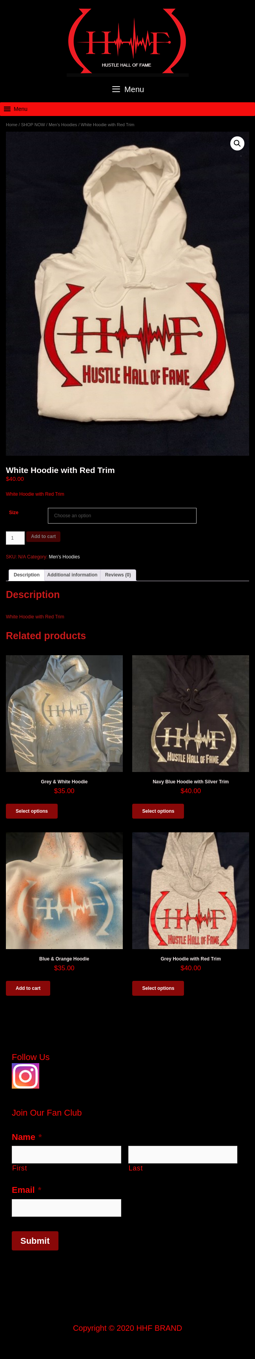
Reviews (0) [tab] (118, 575)
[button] (20, 109)
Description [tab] (27, 575)
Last (136, 1168)
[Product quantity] (15, 538)
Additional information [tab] (72, 575)
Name (27, 1137)
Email (26, 1190)
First (19, 1168)
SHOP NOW (33, 124)
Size (13, 512)
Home (11, 124)
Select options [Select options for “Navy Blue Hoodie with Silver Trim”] (158, 811)
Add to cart (43, 536)
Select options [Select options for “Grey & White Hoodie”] (32, 811)
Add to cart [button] (28, 988)
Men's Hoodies (63, 124)
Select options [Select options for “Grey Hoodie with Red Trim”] (158, 988)
